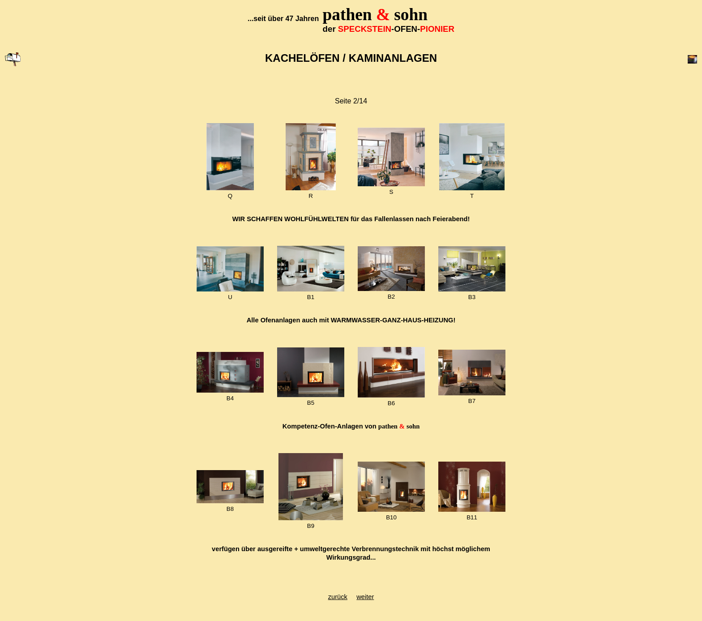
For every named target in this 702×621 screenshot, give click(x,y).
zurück (337, 596)
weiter (365, 596)
